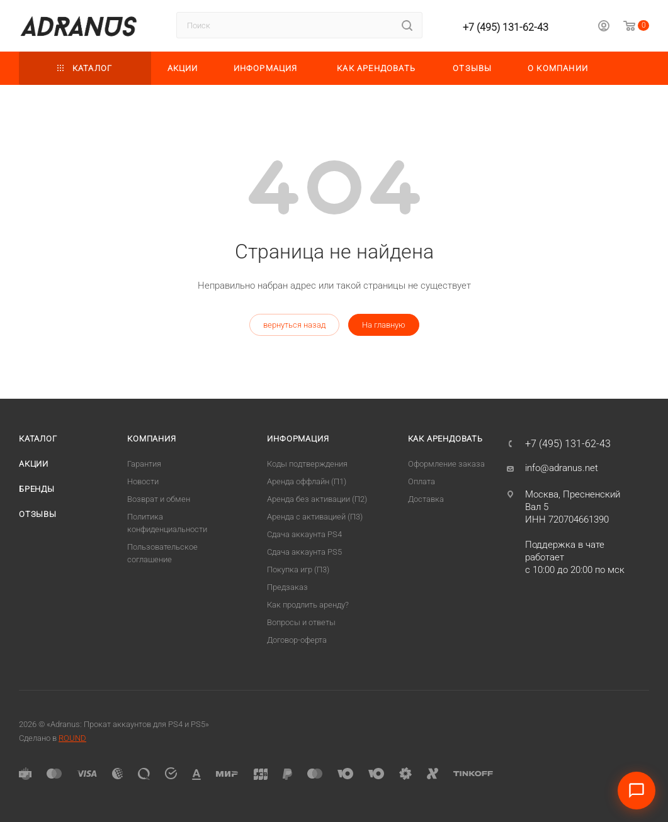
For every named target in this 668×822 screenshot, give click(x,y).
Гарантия (144, 464)
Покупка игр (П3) (298, 569)
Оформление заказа (446, 464)
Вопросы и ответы (301, 622)
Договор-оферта (297, 640)
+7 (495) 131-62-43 (505, 27)
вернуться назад (294, 325)
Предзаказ (287, 587)
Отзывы (38, 514)
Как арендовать (445, 438)
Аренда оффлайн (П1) (306, 481)
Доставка (426, 499)
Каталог (38, 438)
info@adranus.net (561, 468)
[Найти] (407, 25)
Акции (33, 464)
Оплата (421, 481)
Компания (151, 438)
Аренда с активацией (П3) (315, 516)
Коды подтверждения (307, 464)
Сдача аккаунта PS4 (304, 534)
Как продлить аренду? (308, 604)
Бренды (37, 489)
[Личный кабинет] (603, 27)
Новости (143, 481)
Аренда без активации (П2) (317, 499)
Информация (298, 438)
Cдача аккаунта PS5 (304, 552)
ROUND (72, 738)
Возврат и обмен (158, 499)
